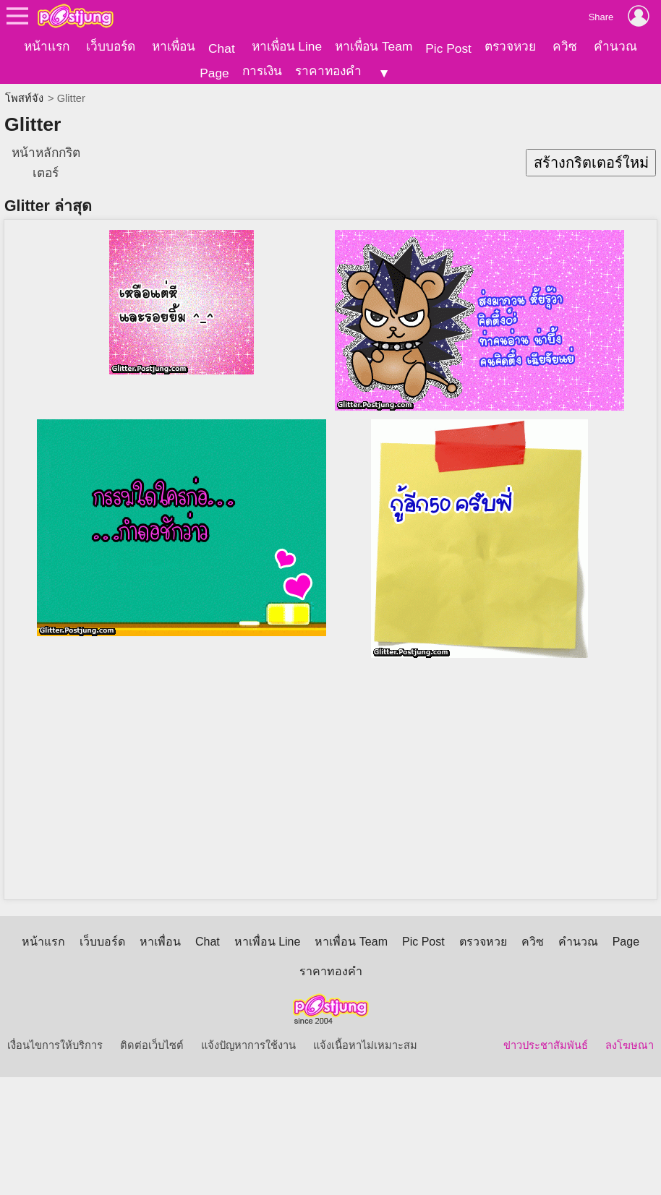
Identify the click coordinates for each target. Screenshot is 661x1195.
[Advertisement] (335, 774)
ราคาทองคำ (328, 71)
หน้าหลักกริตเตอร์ (46, 151)
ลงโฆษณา (629, 1034)
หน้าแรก (46, 46)
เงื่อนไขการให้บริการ (55, 1034)
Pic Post (448, 48)
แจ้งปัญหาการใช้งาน (248, 1034)
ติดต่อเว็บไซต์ (152, 1034)
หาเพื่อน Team (373, 46)
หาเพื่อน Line (287, 46)
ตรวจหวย (510, 46)
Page (214, 73)
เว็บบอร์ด (110, 46)
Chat (221, 48)
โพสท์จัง (24, 87)
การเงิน (262, 71)
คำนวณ (615, 46)
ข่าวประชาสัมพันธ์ (545, 1034)
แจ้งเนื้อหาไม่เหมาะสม (365, 1034)
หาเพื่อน (173, 46)
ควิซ (565, 46)
